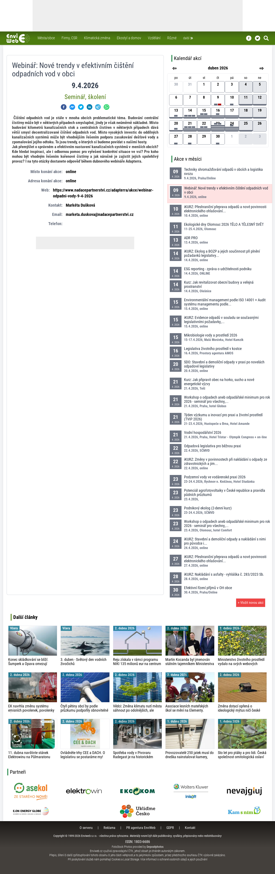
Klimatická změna (97, 38)
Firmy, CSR (69, 38)
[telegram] (98, 107)
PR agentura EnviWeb (140, 828)
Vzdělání (154, 38)
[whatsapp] (106, 107)
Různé (171, 38)
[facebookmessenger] (72, 107)
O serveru (86, 828)
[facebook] (64, 107)
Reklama (109, 828)
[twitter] (81, 107)
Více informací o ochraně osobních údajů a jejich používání (173, 859)
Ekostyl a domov (129, 38)
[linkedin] (89, 107)
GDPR (170, 828)
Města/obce (46, 38)
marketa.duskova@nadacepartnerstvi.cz (100, 214)
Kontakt (190, 828)
